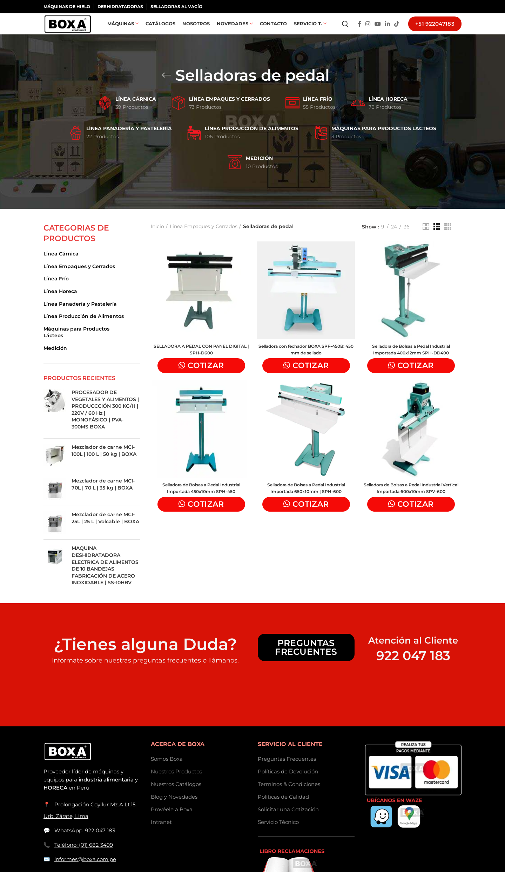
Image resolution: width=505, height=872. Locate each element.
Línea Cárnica (61, 265)
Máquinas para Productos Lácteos (76, 343)
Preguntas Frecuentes (306, 658)
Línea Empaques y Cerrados (79, 277)
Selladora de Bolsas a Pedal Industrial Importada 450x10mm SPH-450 (200, 501)
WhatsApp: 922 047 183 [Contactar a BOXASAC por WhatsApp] (84, 841)
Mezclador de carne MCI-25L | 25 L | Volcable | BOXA (105, 529)
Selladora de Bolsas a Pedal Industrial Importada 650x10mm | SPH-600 (306, 501)
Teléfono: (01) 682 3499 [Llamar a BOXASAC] (83, 856)
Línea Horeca (60, 302)
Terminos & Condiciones (289, 795)
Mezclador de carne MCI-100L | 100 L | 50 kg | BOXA (104, 461)
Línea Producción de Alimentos (83, 327)
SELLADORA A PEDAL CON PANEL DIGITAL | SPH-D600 (200, 361)
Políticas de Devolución (288, 782)
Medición (55, 359)
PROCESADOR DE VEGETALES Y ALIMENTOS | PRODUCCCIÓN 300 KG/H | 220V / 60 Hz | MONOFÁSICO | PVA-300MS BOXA (105, 420)
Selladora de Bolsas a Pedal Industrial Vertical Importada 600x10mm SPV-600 (412, 505)
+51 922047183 (434, 29)
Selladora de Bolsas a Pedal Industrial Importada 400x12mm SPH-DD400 (412, 361)
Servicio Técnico (278, 833)
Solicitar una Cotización (288, 820)
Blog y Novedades (174, 808)
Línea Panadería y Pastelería (80, 315)
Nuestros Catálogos (176, 795)
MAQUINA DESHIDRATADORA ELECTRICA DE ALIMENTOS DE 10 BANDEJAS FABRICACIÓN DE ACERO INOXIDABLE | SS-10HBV (105, 576)
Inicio (157, 237)
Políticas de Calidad (283, 808)
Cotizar (205, 377)
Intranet (161, 833)
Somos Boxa (167, 770)
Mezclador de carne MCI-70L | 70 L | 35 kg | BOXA (103, 495)
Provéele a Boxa (172, 820)
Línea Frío (56, 290)
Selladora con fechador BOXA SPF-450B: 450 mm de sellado (306, 361)
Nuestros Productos (176, 782)
